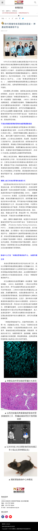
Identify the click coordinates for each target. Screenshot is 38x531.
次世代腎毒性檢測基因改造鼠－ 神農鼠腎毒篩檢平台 (15, 13)
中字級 (9, 18)
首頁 (3, 11)
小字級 (6, 18)
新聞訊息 (14, 11)
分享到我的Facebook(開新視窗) (20, 18)
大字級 (12, 18)
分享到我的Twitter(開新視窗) (23, 18)
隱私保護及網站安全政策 (8, 526)
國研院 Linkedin (6, 524)
